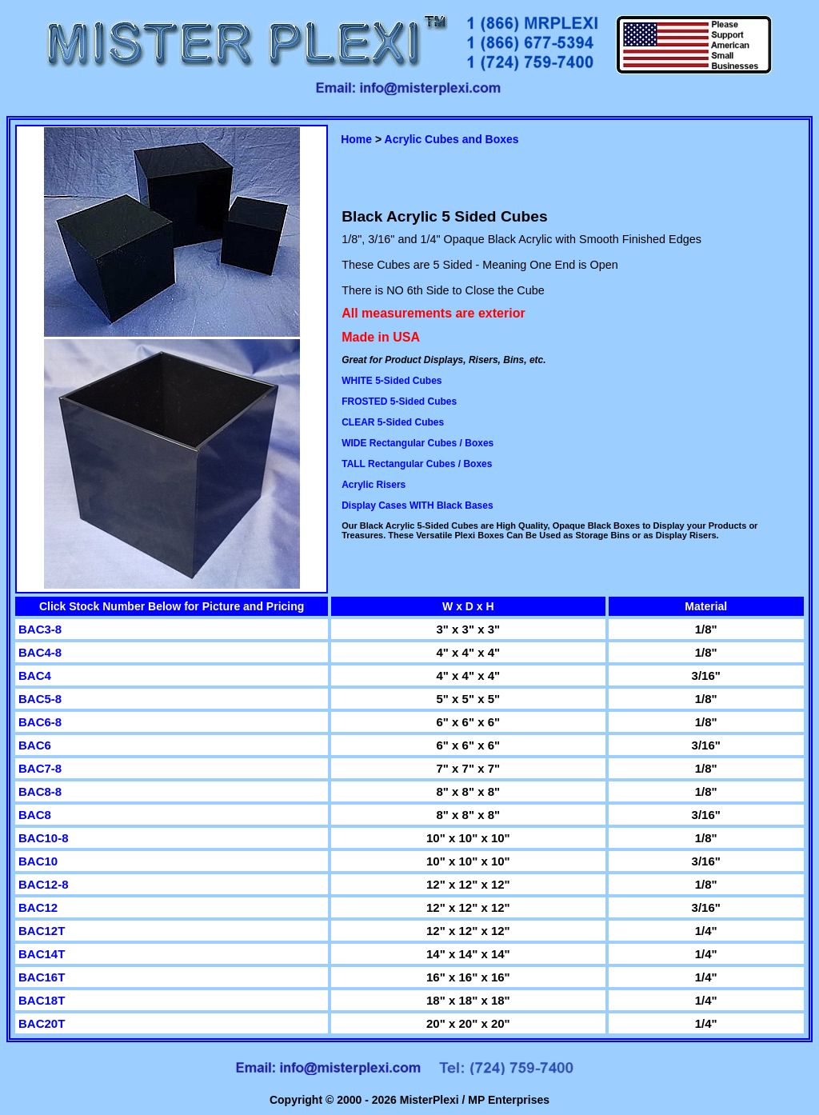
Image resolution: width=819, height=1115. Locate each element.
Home (356, 139)
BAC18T (41, 1000)
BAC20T (41, 1023)
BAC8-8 (40, 791)
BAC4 (34, 675)
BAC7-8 (40, 768)
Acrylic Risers (374, 484)
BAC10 (38, 861)
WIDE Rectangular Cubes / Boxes (417, 443)
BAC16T (41, 977)
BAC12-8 (43, 884)
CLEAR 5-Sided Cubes (393, 422)
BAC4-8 (40, 652)
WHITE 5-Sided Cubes (391, 380)
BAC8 (34, 814)
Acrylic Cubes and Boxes (452, 139)
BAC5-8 (40, 698)
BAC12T (41, 930)
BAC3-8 (40, 629)
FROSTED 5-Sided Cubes (399, 401)
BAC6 (34, 745)
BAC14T (41, 954)
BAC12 (38, 907)
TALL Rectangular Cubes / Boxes (417, 464)
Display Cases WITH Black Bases (417, 505)
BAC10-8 (43, 838)
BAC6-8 (40, 722)
